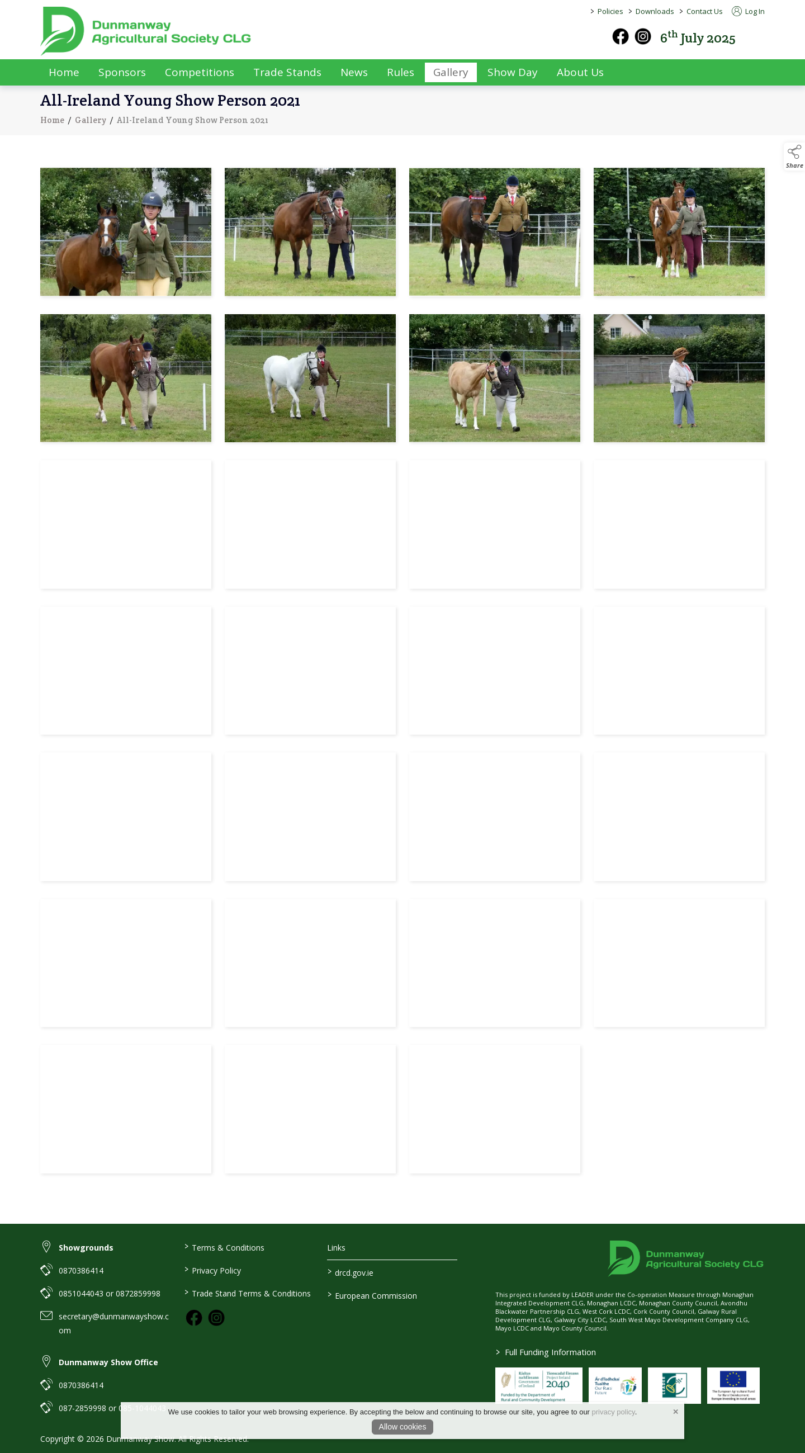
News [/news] (354, 72)
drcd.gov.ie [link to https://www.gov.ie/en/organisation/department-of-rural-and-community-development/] (350, 1272)
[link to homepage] (146, 31)
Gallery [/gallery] (450, 72)
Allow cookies (403, 1426)
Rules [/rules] (400, 72)
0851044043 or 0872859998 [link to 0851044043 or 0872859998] (109, 1293)
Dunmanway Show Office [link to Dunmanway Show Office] (108, 1362)
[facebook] (620, 36)
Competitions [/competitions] (199, 72)
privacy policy (613, 1412)
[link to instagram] (216, 1317)
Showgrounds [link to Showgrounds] (86, 1247)
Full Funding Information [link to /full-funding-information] (546, 1351)
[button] (757, 37)
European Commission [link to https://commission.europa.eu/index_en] (372, 1295)
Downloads (655, 11)
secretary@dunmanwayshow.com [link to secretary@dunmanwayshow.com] (114, 1323)
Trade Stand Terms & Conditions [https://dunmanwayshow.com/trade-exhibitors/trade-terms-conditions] (247, 1292)
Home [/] (64, 72)
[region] (402, 672)
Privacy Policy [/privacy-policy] (212, 1269)
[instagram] (642, 36)
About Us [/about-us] (580, 72)
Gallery (90, 125)
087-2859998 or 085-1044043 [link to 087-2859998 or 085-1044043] (112, 1408)
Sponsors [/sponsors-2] (122, 72)
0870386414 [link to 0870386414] (81, 1270)
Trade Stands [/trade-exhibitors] (287, 72)
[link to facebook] (194, 1317)
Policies (610, 11)
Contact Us (704, 11)
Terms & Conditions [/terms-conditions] (224, 1247)
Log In (748, 11)
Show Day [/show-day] (512, 72)
